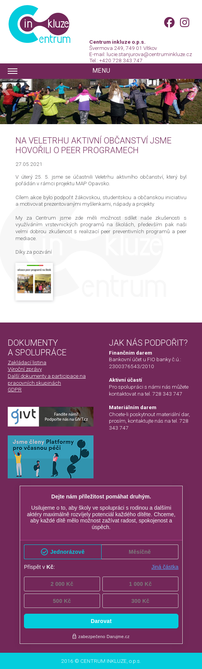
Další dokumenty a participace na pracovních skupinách (47, 379)
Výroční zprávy (25, 369)
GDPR (15, 389)
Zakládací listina (27, 362)
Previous (7, 89)
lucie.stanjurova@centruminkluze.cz (149, 54)
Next (194, 89)
